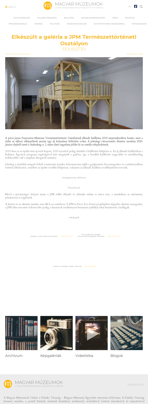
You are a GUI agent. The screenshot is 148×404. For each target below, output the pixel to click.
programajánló (18, 24)
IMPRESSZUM (135, 384)
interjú (38, 24)
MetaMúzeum (139, 24)
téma (115, 18)
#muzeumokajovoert (93, 18)
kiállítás (69, 18)
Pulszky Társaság (47, 18)
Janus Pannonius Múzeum (18, 54)
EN (130, 6)
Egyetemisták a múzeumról (109, 24)
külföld (130, 18)
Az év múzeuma (21, 18)
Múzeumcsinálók (77, 24)
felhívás (55, 24)
